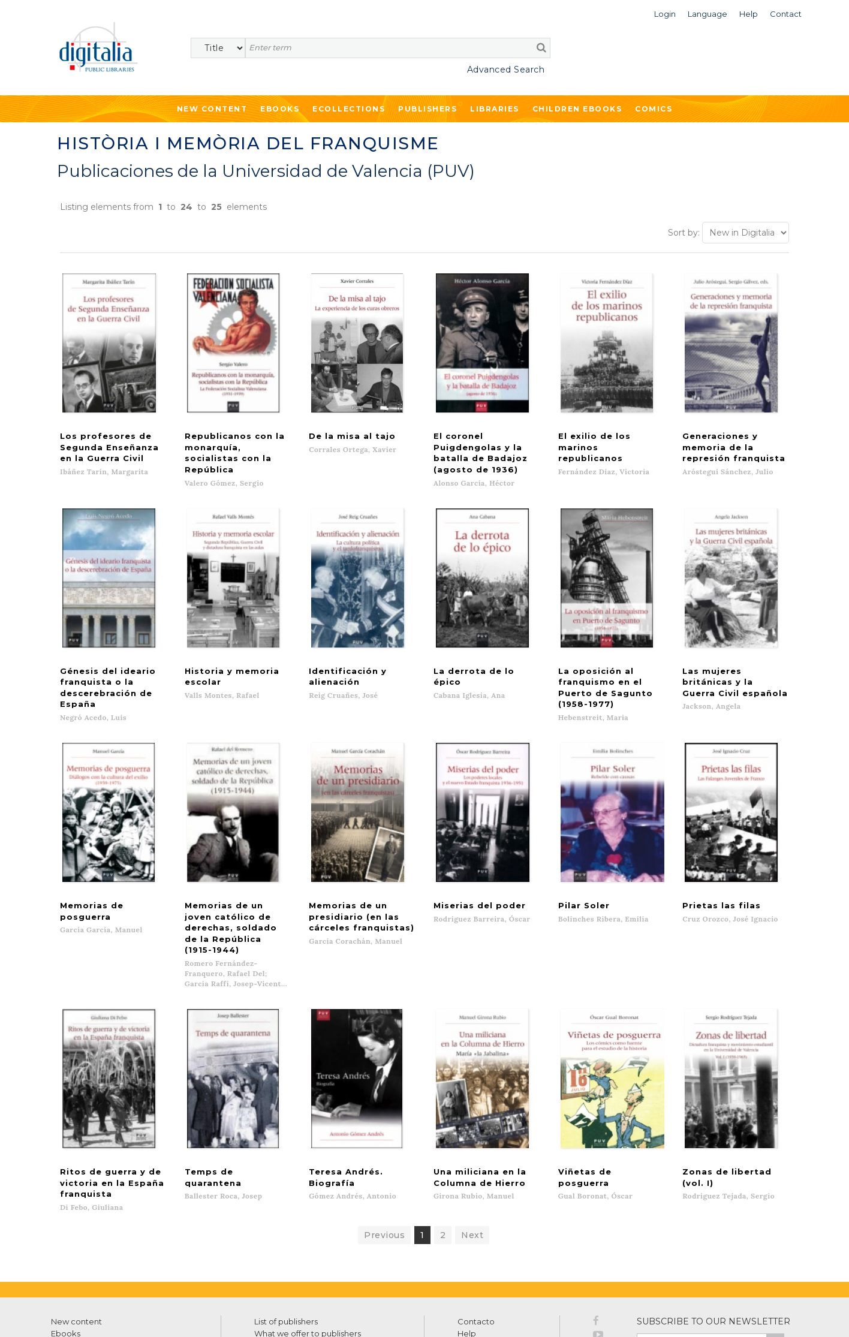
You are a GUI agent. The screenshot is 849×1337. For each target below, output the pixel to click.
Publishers (427, 108)
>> (775, 1257)
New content (76, 1235)
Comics (653, 108)
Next (472, 1149)
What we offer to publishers (307, 1247)
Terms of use (72, 1314)
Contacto (476, 1235)
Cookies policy (207, 1314)
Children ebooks (577, 108)
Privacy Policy (758, 1283)
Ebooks (279, 108)
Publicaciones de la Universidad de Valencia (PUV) (266, 171)
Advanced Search (506, 69)
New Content (212, 108)
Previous (384, 1149)
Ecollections (348, 108)
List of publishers (286, 1235)
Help (466, 1247)
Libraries (494, 108)
